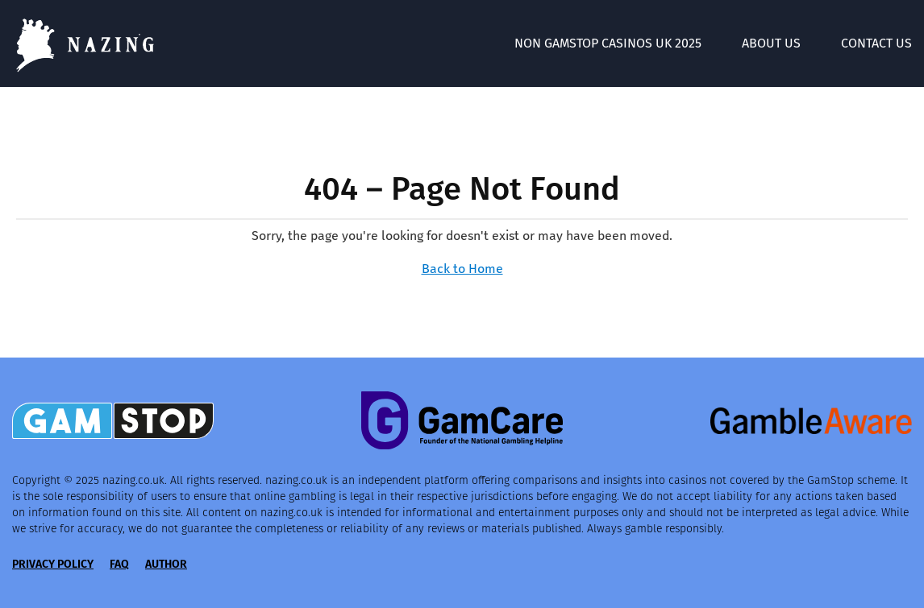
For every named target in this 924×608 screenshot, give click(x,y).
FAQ (119, 564)
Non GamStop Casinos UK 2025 (607, 43)
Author (166, 564)
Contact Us (876, 43)
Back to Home (462, 268)
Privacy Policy (53, 564)
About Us (771, 43)
